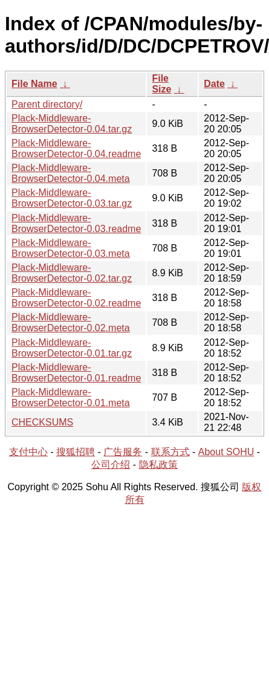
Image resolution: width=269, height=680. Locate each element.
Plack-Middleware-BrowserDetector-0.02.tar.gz (71, 272)
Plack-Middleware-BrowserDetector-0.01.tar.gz (71, 347)
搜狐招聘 (75, 452)
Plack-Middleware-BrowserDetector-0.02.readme (76, 297)
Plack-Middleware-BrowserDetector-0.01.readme (76, 372)
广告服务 (122, 452)
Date (214, 84)
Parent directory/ (46, 104)
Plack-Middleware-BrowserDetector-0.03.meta (70, 248)
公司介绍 (110, 464)
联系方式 (170, 452)
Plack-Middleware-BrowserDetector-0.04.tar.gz (71, 123)
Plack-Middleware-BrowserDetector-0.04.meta (70, 173)
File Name (34, 84)
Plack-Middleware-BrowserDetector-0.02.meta (70, 322)
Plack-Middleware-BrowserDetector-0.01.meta (70, 397)
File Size (161, 83)
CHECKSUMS (42, 422)
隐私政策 (158, 464)
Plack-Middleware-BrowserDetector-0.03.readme (76, 223)
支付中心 (28, 452)
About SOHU (226, 452)
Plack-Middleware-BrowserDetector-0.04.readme (76, 148)
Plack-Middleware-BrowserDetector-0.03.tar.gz (71, 198)
